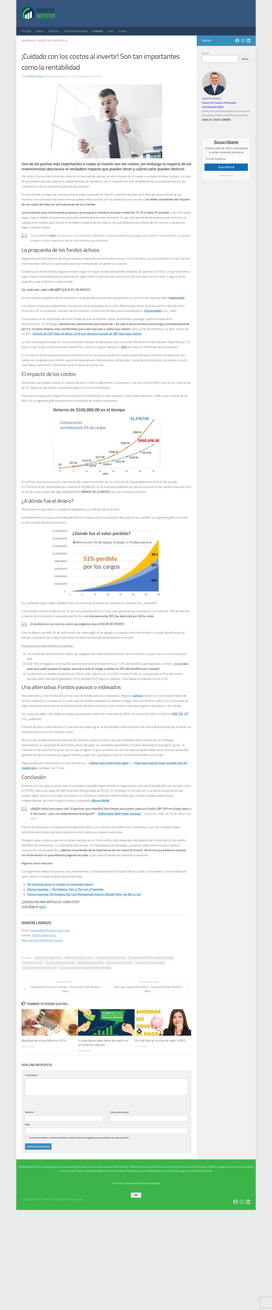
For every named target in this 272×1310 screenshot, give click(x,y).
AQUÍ (42, 907)
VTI (186, 714)
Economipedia (153, 311)
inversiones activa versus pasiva (150, 963)
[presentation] (51, 1102)
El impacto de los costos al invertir (111, 958)
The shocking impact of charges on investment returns (60, 884)
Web (27, 1124)
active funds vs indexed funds (48, 958)
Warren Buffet (100, 801)
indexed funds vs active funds (90, 963)
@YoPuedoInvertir (44, 935)
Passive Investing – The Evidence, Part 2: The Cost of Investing (65, 889)
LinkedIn (226, 119)
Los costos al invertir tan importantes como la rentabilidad (85, 968)
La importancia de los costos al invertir (39, 968)
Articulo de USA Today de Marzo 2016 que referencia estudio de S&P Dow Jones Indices (87, 334)
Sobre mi (207, 119)
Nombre (30, 1112)
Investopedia (176, 298)
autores (137, 696)
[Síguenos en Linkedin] (248, 40)
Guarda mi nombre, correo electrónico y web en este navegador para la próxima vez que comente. (79, 1137)
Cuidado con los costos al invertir (78, 958)
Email (216, 119)
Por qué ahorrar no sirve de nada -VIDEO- (160, 1040)
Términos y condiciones (124, 1183)
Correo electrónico (120, 1112)
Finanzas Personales (75, 31)
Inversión (97, 31)
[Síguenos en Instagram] (243, 40)
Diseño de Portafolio (52, 40)
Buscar (205, 53)
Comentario (32, 1075)
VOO (174, 714)
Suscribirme (226, 167)
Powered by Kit (226, 175)
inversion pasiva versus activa (119, 963)
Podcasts (54, 31)
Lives (111, 31)
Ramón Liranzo (35, 76)
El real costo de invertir (33, 963)
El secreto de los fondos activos (60, 963)
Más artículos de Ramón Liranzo (42, 940)
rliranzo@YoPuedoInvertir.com (50, 930)
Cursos (122, 31)
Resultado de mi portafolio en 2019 (44, 1040)
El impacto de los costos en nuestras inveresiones (151, 958)
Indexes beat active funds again (108, 763)
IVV (180, 714)
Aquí (123, 347)
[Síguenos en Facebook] (237, 40)
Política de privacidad (149, 1183)
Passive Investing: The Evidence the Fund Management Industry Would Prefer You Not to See (84, 894)
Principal (26, 31)
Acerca (40, 31)
